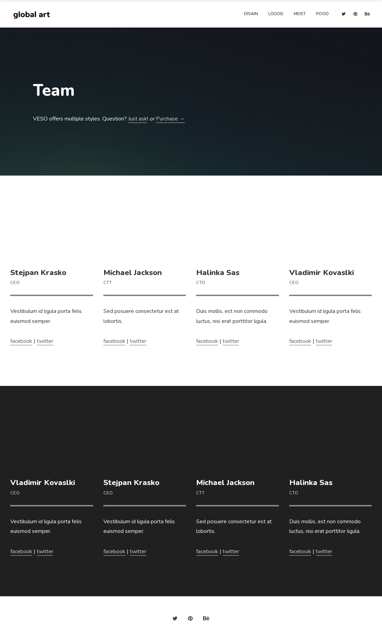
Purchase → (170, 119)
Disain (251, 14)
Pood (322, 14)
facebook (21, 341)
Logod (275, 14)
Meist (300, 14)
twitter (45, 341)
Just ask (137, 119)
